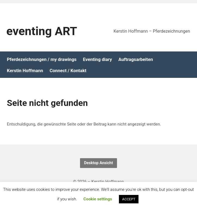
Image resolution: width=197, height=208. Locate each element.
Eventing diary (97, 59)
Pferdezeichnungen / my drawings (41, 59)
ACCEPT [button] (129, 199)
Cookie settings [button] (98, 199)
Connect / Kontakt (68, 70)
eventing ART (41, 31)
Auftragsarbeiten (135, 59)
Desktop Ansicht (98, 163)
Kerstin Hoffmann (25, 70)
